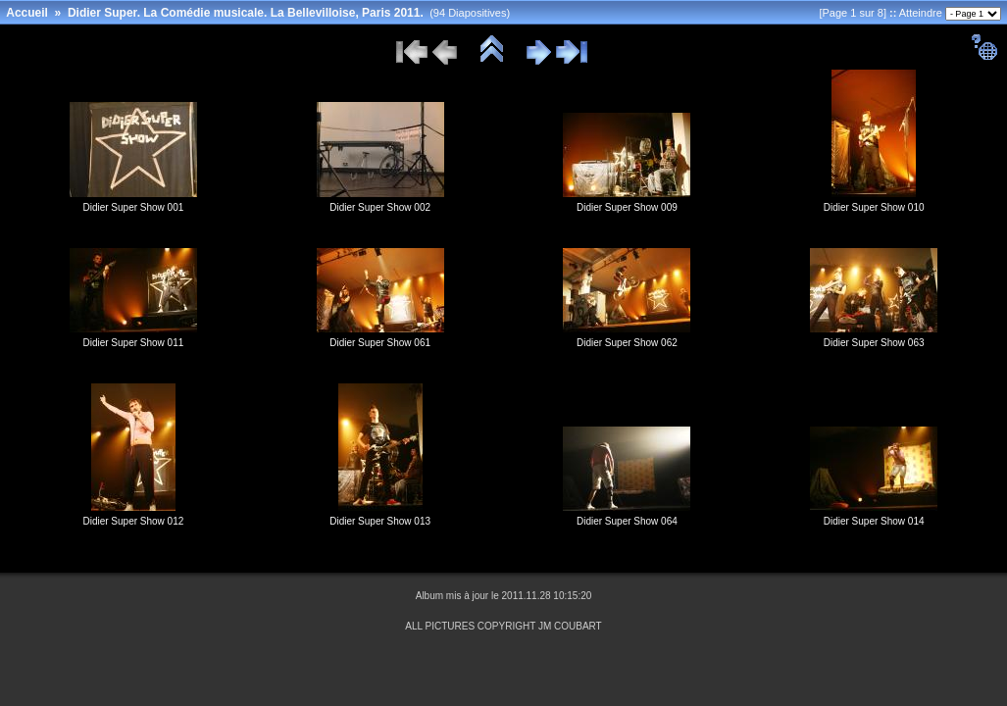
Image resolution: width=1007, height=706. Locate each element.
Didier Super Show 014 (874, 521)
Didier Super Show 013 (379, 521)
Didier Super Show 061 (379, 342)
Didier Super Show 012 (132, 521)
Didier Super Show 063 (874, 342)
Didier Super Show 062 (627, 342)
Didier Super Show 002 (379, 207)
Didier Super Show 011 (132, 342)
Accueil (27, 13)
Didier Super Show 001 (132, 207)
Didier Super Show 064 (627, 521)
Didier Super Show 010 (874, 207)
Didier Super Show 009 (627, 207)
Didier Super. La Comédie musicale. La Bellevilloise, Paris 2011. (246, 13)
